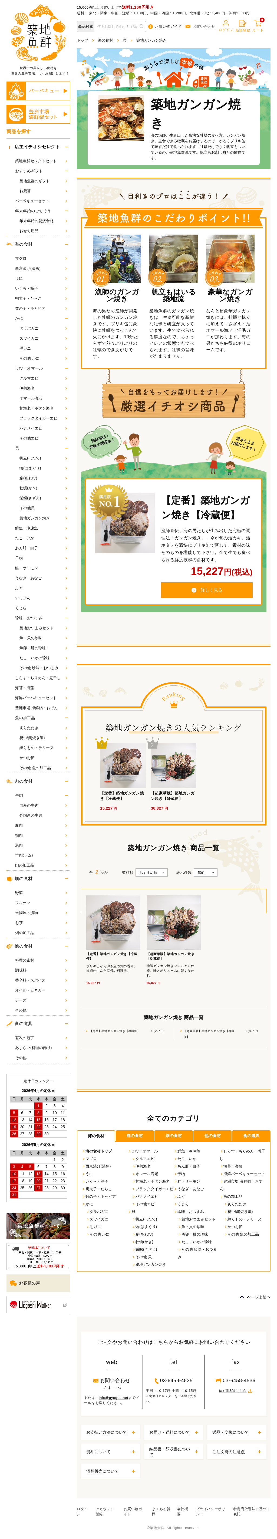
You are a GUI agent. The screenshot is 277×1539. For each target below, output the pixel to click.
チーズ (41, 1000)
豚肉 (41, 825)
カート (257, 26)
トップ (82, 40)
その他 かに (43, 358)
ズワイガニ (43, 338)
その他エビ (43, 438)
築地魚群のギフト (43, 181)
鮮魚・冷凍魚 (41, 528)
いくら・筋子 (41, 288)
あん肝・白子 (41, 548)
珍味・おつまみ (29, 618)
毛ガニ (43, 348)
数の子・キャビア (41, 308)
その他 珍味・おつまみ (43, 668)
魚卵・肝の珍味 (43, 648)
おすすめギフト (29, 171)
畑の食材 (19, 878)
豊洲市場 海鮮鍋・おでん (41, 708)
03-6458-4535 (174, 1381)
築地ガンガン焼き (43, 518)
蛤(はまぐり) (43, 468)
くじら (41, 608)
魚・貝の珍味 (43, 638)
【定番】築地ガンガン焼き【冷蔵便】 (115, 1031)
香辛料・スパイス (41, 980)
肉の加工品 (41, 865)
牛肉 (19, 795)
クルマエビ (43, 378)
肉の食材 (19, 781)
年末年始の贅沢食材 (43, 221)
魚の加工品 (25, 718)
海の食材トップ (97, 1151)
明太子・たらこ (41, 298)
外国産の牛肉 (43, 815)
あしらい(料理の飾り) (41, 1048)
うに (41, 278)
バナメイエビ (43, 428)
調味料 (41, 970)
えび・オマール (29, 368)
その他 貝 (142, 1257)
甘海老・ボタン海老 (43, 408)
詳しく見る (207, 590)
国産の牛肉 (43, 805)
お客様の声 (25, 1283)
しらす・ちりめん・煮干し (41, 678)
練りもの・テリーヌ (43, 748)
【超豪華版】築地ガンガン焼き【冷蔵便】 (209, 1034)
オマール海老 (43, 398)
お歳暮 (43, 191)
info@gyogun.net (113, 1398)
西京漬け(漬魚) (41, 268)
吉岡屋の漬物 (41, 913)
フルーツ (41, 903)
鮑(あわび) (43, 478)
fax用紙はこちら (235, 1391)
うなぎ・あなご (41, 578)
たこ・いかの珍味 (43, 658)
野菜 (41, 893)
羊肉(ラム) (41, 855)
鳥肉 (41, 845)
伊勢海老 (43, 388)
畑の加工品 (41, 933)
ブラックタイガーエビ (43, 418)
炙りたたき (43, 728)
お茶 (41, 923)
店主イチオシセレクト (34, 147)
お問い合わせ (200, 26)
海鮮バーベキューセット (41, 698)
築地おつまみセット (43, 628)
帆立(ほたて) (43, 458)
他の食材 (19, 946)
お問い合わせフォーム (111, 1384)
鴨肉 (41, 835)
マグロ (41, 258)
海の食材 (19, 244)
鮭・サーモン (41, 568)
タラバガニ (43, 328)
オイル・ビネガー (41, 990)
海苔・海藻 (41, 688)
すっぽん (41, 598)
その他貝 (43, 508)
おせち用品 (43, 231)
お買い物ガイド (165, 26)
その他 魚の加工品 (43, 768)
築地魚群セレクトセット (41, 161)
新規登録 (243, 26)
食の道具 (19, 1023)
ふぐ (41, 588)
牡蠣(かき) (43, 488)
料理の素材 (41, 960)
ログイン (226, 26)
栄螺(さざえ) (43, 498)
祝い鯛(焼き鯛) (43, 738)
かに (19, 318)
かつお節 (43, 758)
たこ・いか (41, 538)
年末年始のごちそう (33, 211)
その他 (41, 1010)
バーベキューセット (41, 201)
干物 (41, 558)
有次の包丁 (41, 1038)
